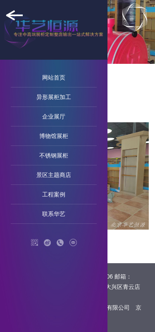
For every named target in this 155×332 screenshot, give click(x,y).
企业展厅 (53, 116)
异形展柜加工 (53, 97)
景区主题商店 (53, 175)
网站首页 (53, 77)
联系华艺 (53, 214)
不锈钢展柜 (53, 155)
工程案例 (53, 194)
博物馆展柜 (53, 136)
